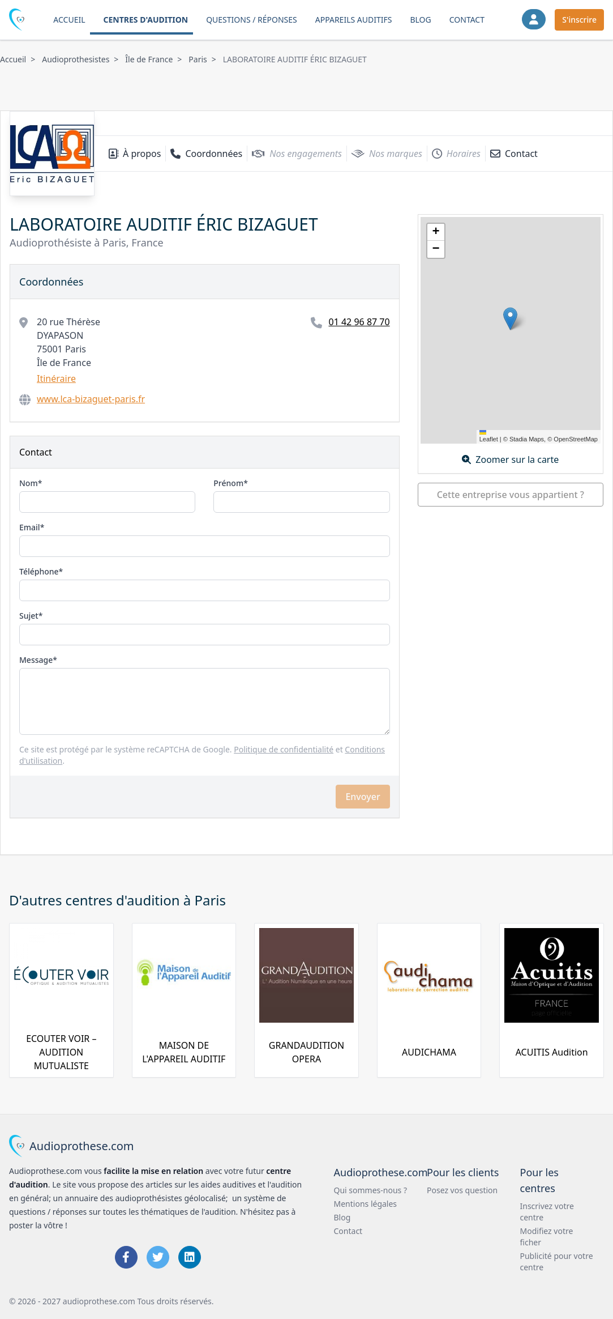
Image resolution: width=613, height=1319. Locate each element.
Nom (28, 483)
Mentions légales (365, 1203)
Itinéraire (56, 378)
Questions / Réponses (251, 19)
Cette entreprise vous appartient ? (510, 494)
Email (29, 527)
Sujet (28, 615)
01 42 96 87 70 (358, 322)
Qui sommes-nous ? (371, 1190)
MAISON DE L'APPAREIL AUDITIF (183, 1052)
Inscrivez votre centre (547, 1212)
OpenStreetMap (576, 439)
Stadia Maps (526, 439)
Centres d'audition (146, 19)
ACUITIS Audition (552, 1052)
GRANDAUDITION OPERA (306, 1052)
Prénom (228, 483)
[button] (510, 318)
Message (36, 659)
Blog (420, 19)
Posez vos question (462, 1190)
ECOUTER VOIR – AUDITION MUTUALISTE (61, 1052)
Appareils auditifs (353, 19)
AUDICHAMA (429, 1052)
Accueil (69, 19)
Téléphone (39, 571)
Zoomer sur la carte (510, 459)
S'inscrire (579, 19)
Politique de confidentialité (283, 749)
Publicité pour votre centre (556, 1261)
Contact (467, 19)
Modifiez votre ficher (546, 1237)
